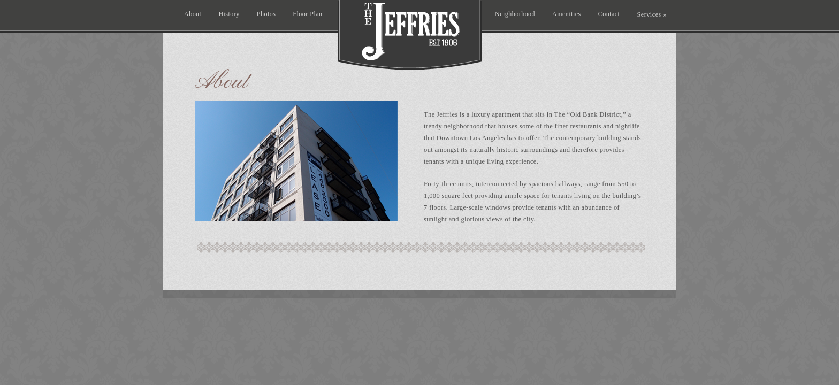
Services (652, 14)
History (228, 14)
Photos (266, 14)
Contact (609, 14)
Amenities (566, 14)
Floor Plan (307, 14)
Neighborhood (515, 14)
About (192, 14)
